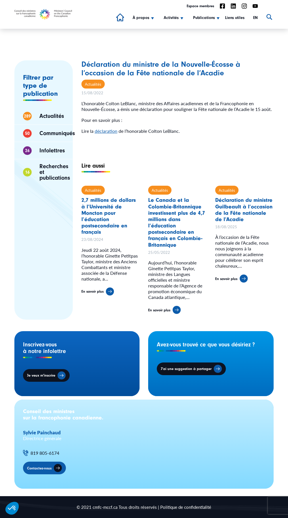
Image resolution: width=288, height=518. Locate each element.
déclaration (106, 131)
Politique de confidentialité (185, 507)
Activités (171, 18)
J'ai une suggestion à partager (186, 369)
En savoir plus (92, 294)
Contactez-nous (39, 468)
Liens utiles (235, 18)
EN (255, 18)
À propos (141, 18)
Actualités (93, 84)
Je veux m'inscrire (41, 375)
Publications (204, 18)
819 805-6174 (44, 453)
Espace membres (200, 6)
